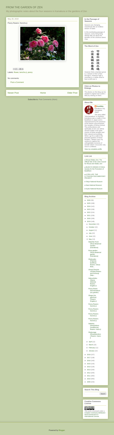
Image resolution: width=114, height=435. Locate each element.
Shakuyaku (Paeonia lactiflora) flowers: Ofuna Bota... (94, 262)
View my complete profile (93, 149)
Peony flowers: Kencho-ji (93, 305)
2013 (89, 370)
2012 (89, 373)
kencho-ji (23, 72)
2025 (89, 203)
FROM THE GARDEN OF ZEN (24, 7)
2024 (89, 206)
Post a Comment (17, 82)
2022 (89, 212)
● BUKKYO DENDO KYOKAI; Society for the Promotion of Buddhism (94, 169)
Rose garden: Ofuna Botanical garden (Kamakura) (94, 253)
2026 (89, 200)
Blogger (62, 430)
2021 (89, 215)
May (90, 239)
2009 (89, 382)
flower (16, 72)
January (92, 351)
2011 (89, 376)
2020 (89, 218)
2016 (89, 360)
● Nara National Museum (93, 185)
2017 (89, 357)
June (91, 236)
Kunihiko (100, 106)
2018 (89, 354)
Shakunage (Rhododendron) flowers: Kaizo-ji (94, 335)
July (90, 233)
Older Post (72, 93)
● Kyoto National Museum (93, 189)
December (92, 224)
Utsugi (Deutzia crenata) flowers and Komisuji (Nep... (94, 272)
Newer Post (13, 93)
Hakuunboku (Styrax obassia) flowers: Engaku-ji (92, 282)
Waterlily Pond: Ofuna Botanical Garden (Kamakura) (94, 244)
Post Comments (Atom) (48, 99)
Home (43, 93)
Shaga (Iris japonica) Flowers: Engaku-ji (92, 298)
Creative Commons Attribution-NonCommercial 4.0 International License (95, 414)
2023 (89, 209)
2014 (89, 367)
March (91, 345)
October (92, 227)
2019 (89, 221)
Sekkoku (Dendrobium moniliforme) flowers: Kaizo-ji (94, 326)
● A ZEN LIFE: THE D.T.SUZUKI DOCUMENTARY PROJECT (94, 176)
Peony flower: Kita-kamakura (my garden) (94, 290)
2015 (89, 364)
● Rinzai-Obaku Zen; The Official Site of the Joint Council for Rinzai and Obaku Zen (95, 162)
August (91, 230)
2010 (89, 379)
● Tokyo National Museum (93, 181)
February (92, 348)
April (90, 342)
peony (30, 72)
